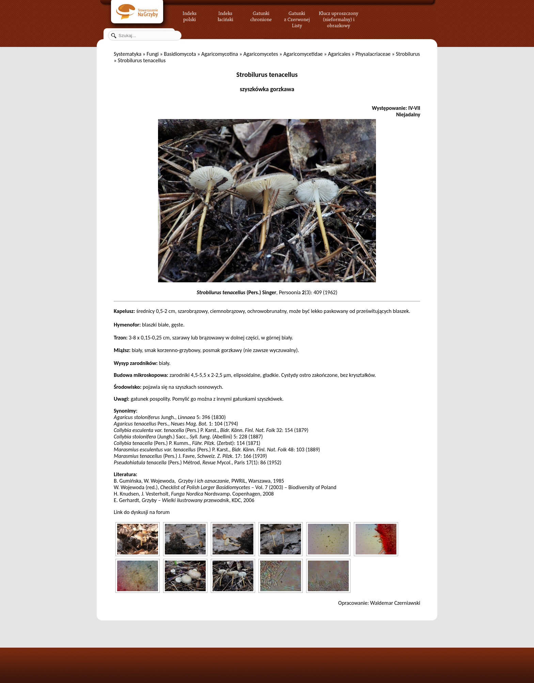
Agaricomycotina (219, 54)
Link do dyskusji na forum (142, 512)
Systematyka (127, 54)
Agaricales (339, 54)
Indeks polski (190, 15)
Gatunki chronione (261, 15)
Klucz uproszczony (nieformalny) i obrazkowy (338, 18)
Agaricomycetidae (303, 54)
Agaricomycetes (260, 54)
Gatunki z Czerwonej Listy (297, 15)
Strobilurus (408, 54)
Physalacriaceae (373, 54)
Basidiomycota (180, 54)
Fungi (152, 54)
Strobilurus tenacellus (267, 74)
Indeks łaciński (225, 15)
